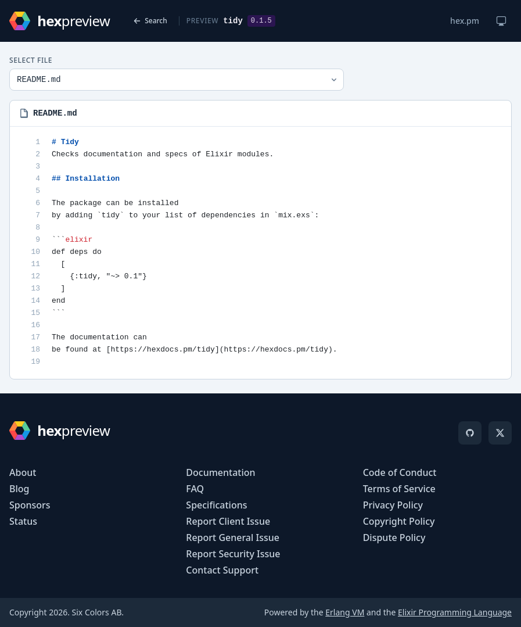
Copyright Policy (399, 521)
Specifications (216, 505)
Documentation (220, 472)
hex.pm (464, 20)
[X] (500, 433)
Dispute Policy (394, 537)
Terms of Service (399, 488)
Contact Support (222, 570)
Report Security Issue (233, 553)
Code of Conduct (400, 472)
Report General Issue (232, 537)
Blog (19, 488)
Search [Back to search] (150, 21)
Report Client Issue (228, 521)
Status (23, 521)
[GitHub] (470, 433)
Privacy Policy (393, 505)
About (22, 472)
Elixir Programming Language (455, 612)
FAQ (195, 488)
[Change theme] (501, 20)
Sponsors (30, 505)
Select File (30, 60)
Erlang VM (344, 612)
